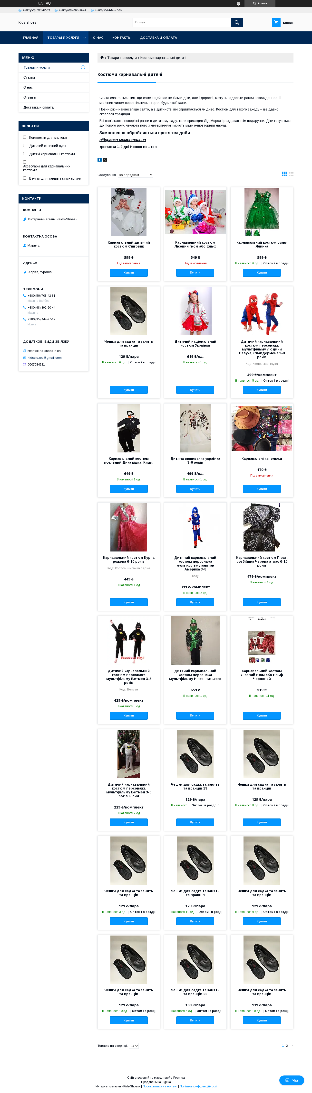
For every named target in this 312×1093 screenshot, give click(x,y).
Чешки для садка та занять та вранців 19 (195, 786)
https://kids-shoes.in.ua (44, 350)
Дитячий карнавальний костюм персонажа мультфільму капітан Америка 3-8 (195, 563)
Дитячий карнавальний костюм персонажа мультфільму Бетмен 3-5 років (128, 677)
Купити (129, 272)
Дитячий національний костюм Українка (195, 343)
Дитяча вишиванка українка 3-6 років (195, 460)
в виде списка (291, 175)
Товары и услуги (63, 37)
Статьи (29, 77)
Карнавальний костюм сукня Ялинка (261, 244)
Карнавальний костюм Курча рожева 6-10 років (129, 559)
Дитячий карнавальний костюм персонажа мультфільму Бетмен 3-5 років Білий (128, 790)
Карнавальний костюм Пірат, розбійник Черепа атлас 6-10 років (262, 561)
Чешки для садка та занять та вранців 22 (195, 992)
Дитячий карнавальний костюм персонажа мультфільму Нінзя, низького (195, 675)
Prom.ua (179, 1077)
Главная (31, 37)
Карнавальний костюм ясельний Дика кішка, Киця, (128, 460)
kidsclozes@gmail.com (45, 357)
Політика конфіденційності (198, 1086)
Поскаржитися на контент (160, 1086)
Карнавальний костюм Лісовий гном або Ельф (195, 244)
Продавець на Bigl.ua (156, 1082)
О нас (98, 37)
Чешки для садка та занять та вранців (128, 343)
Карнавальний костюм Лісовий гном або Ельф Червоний (262, 675)
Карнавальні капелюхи (262, 458)
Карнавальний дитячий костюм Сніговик (129, 244)
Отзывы (29, 97)
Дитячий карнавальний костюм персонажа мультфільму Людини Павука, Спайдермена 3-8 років (262, 349)
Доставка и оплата (158, 37)
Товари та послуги (122, 58)
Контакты (121, 37)
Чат (291, 1080)
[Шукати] (237, 22)
